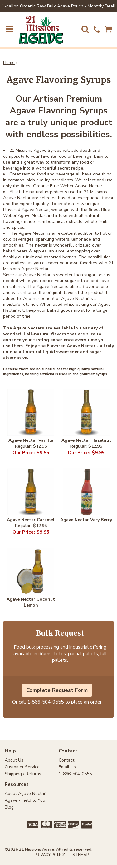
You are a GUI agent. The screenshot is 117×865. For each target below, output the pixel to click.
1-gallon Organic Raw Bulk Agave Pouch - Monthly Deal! (58, 6)
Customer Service (22, 767)
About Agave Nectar (25, 793)
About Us (14, 760)
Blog (9, 807)
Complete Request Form (57, 690)
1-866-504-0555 (45, 702)
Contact (66, 760)
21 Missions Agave (41, 29)
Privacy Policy (50, 855)
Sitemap (80, 855)
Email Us (67, 767)
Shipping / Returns (23, 774)
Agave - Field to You (25, 800)
